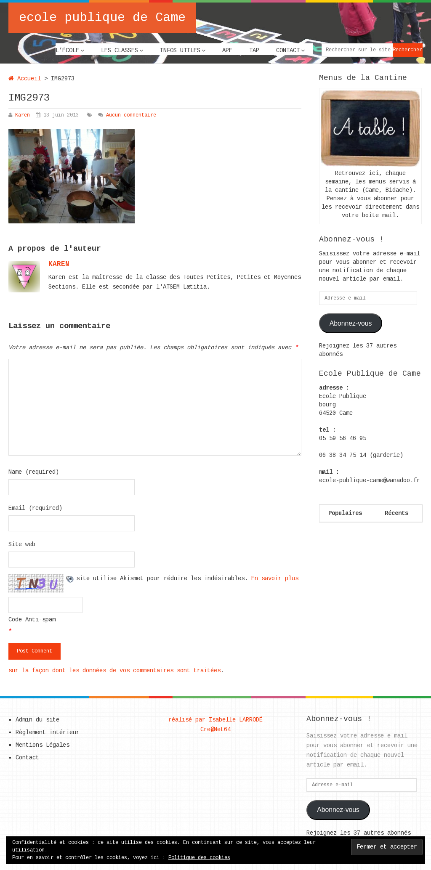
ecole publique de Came (102, 18)
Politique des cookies (199, 858)
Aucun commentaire (131, 115)
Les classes (119, 50)
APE (227, 50)
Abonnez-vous (351, 323)
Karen (22, 115)
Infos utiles (180, 50)
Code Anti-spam (32, 619)
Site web (21, 544)
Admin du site (37, 719)
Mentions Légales (42, 745)
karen (58, 264)
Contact (288, 50)
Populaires (345, 513)
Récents (396, 513)
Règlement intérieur (48, 732)
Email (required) (35, 508)
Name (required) (33, 472)
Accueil (24, 78)
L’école (67, 50)
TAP (254, 50)
